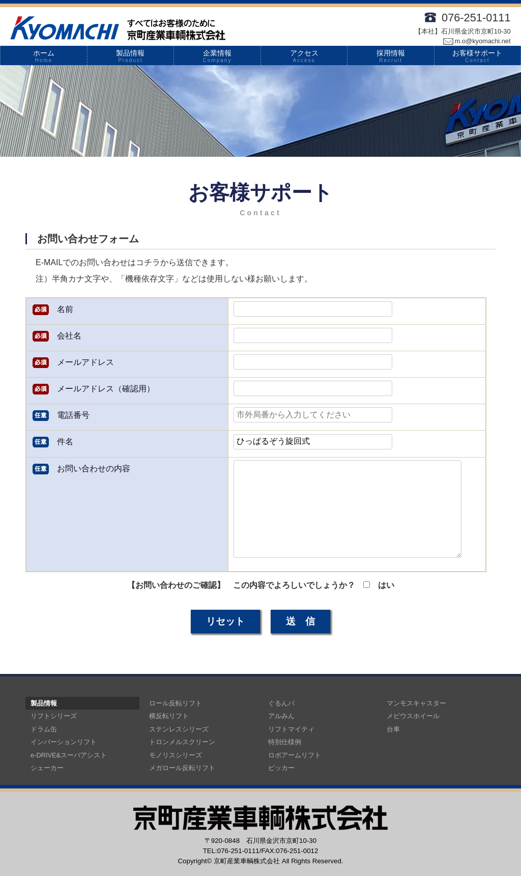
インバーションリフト (64, 742)
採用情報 (391, 56)
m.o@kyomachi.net (477, 41)
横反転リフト (169, 716)
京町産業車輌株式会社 (247, 861)
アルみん (281, 716)
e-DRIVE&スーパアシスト (69, 755)
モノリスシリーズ (175, 755)
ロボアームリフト (294, 755)
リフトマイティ (291, 729)
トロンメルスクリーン (182, 742)
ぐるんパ (281, 703)
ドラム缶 (44, 729)
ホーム (44, 56)
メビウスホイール (413, 716)
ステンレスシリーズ (179, 729)
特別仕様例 (284, 742)
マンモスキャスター (416, 703)
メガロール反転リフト (182, 768)
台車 (393, 729)
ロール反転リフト (175, 703)
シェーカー (47, 768)
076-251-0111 (476, 17)
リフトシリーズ (54, 716)
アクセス (304, 56)
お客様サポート (477, 56)
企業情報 (217, 56)
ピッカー (281, 768)
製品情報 (131, 56)
